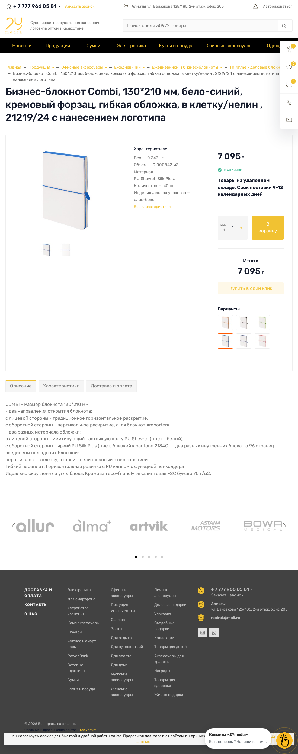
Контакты (36, 604)
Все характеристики (152, 206)
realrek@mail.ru (225, 617)
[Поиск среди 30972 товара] (200, 25)
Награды (162, 671)
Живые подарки (168, 694)
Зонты (116, 629)
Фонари (75, 632)
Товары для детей (170, 646)
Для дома (119, 665)
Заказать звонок (79, 6)
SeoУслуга (88, 730)
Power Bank (78, 656)
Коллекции (164, 638)
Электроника (79, 590)
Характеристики (61, 386)
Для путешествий (127, 646)
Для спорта (121, 656)
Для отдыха (121, 638)
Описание (21, 386)
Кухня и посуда (81, 689)
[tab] (136, 557)
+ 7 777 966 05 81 (30, 6)
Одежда (118, 619)
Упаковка (162, 614)
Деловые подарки (170, 604)
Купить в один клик (250, 288)
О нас (31, 614)
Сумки (73, 680)
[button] (289, 49)
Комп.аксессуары (84, 623)
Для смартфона (81, 599)
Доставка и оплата (111, 386)
